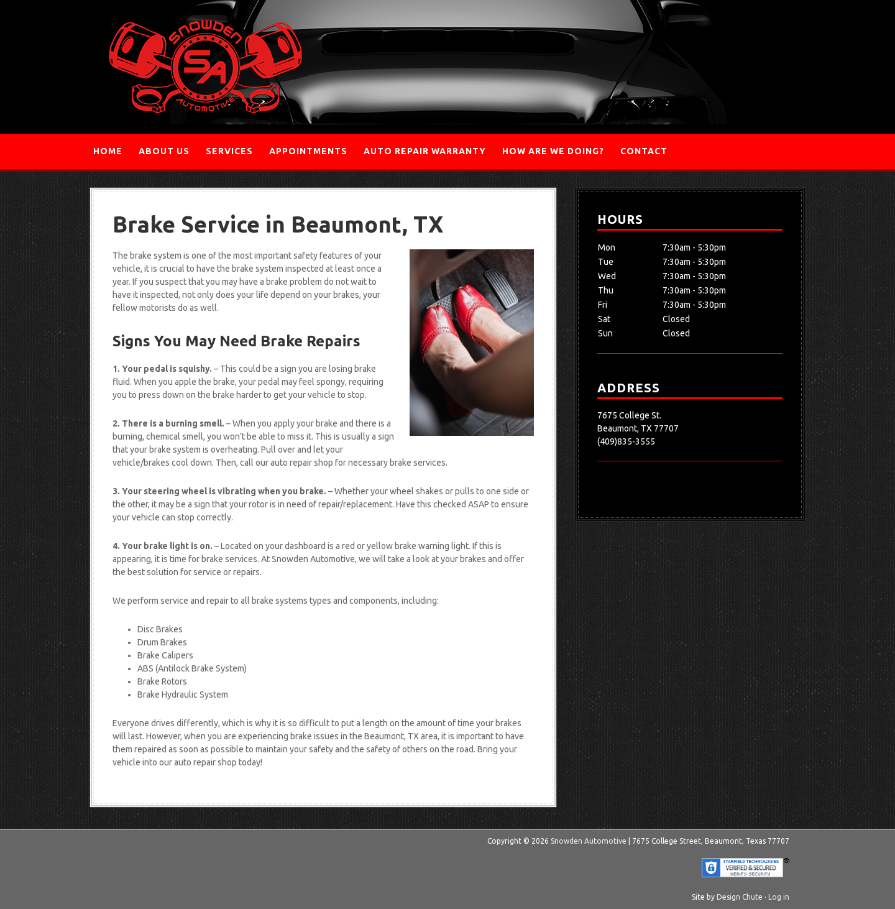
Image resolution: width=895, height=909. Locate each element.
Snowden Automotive (205, 66)
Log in (778, 897)
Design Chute (740, 897)
